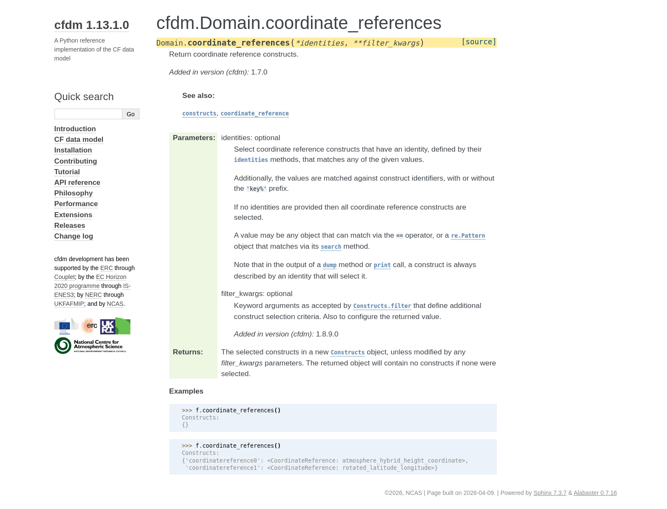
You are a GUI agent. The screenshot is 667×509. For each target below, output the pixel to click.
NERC (93, 294)
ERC (106, 268)
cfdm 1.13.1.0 (91, 25)
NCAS (115, 303)
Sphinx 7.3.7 (550, 492)
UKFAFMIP (69, 303)
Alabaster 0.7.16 (595, 492)
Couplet (64, 276)
